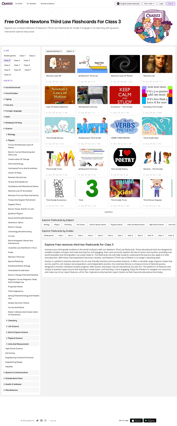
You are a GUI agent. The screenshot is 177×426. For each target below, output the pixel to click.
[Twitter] (37, 420)
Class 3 (7, 60)
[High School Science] (156, 224)
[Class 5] (100, 235)
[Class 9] (140, 235)
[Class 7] (120, 235)
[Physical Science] (116, 224)
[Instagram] (45, 420)
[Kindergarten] (49, 235)
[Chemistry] (68, 224)
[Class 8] (130, 235)
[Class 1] (60, 235)
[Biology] (46, 224)
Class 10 (17, 70)
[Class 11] (160, 235)
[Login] (161, 3)
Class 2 (32, 56)
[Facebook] (41, 420)
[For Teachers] (31, 3)
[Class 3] (70, 51)
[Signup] (170, 3)
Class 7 (17, 65)
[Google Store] (150, 420)
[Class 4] (90, 235)
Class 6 (7, 65)
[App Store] (136, 420)
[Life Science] (81, 224)
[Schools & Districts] (47, 3)
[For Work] (19, 3)
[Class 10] (150, 235)
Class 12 (7, 75)
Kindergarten (10, 56)
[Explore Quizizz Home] (7, 3)
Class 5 (27, 60)
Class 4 (17, 60)
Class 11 (28, 70)
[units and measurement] (136, 224)
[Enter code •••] (149, 3)
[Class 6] (110, 235)
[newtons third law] (54, 51)
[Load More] (108, 212)
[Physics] (56, 224)
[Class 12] (171, 235)
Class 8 (27, 65)
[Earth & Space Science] (98, 224)
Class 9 (7, 70)
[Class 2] (70, 235)
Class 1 (22, 56)
